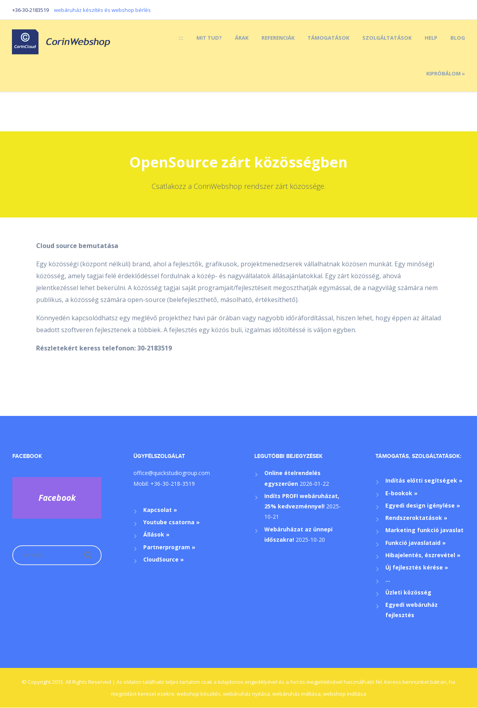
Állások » (156, 534)
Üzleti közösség (408, 592)
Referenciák (278, 37)
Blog (457, 37)
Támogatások (328, 37)
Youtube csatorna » (171, 522)
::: (181, 37)
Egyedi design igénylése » (422, 505)
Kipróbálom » (445, 73)
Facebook (27, 456)
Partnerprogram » (169, 547)
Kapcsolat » (160, 510)
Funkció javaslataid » (415, 542)
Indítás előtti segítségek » (423, 480)
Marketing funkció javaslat (424, 530)
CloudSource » (163, 559)
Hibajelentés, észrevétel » (422, 555)
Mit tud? (209, 37)
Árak (241, 37)
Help (431, 37)
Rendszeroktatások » (416, 517)
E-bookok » (401, 493)
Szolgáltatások (387, 37)
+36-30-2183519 (30, 9)
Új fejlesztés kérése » (416, 567)
